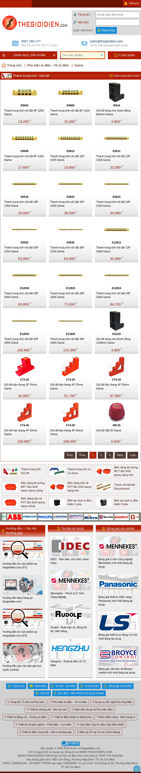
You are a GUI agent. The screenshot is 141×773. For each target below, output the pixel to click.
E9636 (70, 242)
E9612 (116, 151)
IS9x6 (116, 105)
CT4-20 (70, 379)
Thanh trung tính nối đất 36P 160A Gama (67, 341)
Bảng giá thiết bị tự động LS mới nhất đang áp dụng (117, 636)
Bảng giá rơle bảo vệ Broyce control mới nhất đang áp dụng (116, 670)
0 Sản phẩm (127, 55)
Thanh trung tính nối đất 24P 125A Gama (113, 203)
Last (132, 455)
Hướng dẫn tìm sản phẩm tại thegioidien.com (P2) (20, 633)
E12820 (70, 288)
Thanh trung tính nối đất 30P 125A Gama (21, 249)
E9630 (24, 242)
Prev (82, 455)
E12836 (70, 334)
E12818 (24, 288)
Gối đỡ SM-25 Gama (108, 430)
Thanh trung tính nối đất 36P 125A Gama (67, 249)
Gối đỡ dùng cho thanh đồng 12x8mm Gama (113, 341)
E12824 (116, 288)
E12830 (24, 334)
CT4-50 (70, 425)
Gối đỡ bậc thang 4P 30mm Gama (112, 386)
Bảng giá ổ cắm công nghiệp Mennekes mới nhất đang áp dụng (115, 563)
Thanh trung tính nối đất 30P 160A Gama (21, 341)
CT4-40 (24, 425)
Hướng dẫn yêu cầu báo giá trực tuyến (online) (22, 667)
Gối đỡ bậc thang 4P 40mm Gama (20, 432)
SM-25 (116, 425)
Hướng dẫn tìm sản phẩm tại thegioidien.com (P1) (20, 565)
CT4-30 (116, 379)
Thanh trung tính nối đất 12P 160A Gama (113, 249)
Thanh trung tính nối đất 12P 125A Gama (113, 158)
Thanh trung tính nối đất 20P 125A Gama (67, 203)
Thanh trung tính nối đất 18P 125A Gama (21, 203)
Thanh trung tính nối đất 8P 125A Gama (24, 158)
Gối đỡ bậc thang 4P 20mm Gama (66, 386)
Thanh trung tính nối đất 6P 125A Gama (70, 112)
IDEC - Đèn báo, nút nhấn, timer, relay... (70, 561)
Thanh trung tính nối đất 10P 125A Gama (67, 158)
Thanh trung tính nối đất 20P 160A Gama (67, 295)
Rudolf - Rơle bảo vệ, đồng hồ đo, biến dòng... (69, 629)
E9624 (116, 196)
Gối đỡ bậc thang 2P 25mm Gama (20, 386)
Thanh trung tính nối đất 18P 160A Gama (21, 295)
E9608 (24, 151)
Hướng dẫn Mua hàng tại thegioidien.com (18, 599)
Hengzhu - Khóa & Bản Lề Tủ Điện (68, 663)
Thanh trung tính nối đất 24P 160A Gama (113, 295)
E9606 (70, 105)
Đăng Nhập (108, 30)
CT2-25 (24, 379)
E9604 (24, 105)
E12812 (116, 242)
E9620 (70, 196)
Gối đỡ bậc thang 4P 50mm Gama (66, 432)
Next (120, 455)
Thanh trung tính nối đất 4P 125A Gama (24, 112)
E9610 (70, 151)
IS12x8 (116, 334)
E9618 (24, 196)
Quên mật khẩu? (83, 30)
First (70, 455)
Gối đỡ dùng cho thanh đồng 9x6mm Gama (113, 112)
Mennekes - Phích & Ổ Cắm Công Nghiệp (67, 595)
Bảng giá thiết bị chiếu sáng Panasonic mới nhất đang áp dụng (115, 601)
